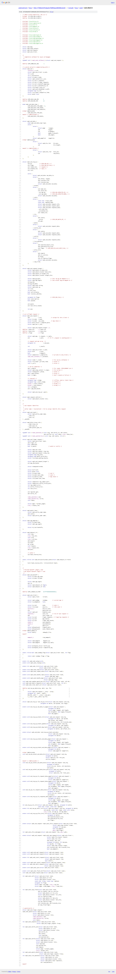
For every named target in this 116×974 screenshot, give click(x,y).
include (70, 8)
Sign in (112, 2)
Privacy (14, 971)
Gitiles (9, 971)
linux (30, 8)
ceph (81, 8)
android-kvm (23, 8)
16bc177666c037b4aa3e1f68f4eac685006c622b (49, 8)
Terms (18, 971)
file (51, 11)
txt (109, 971)
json (113, 971)
